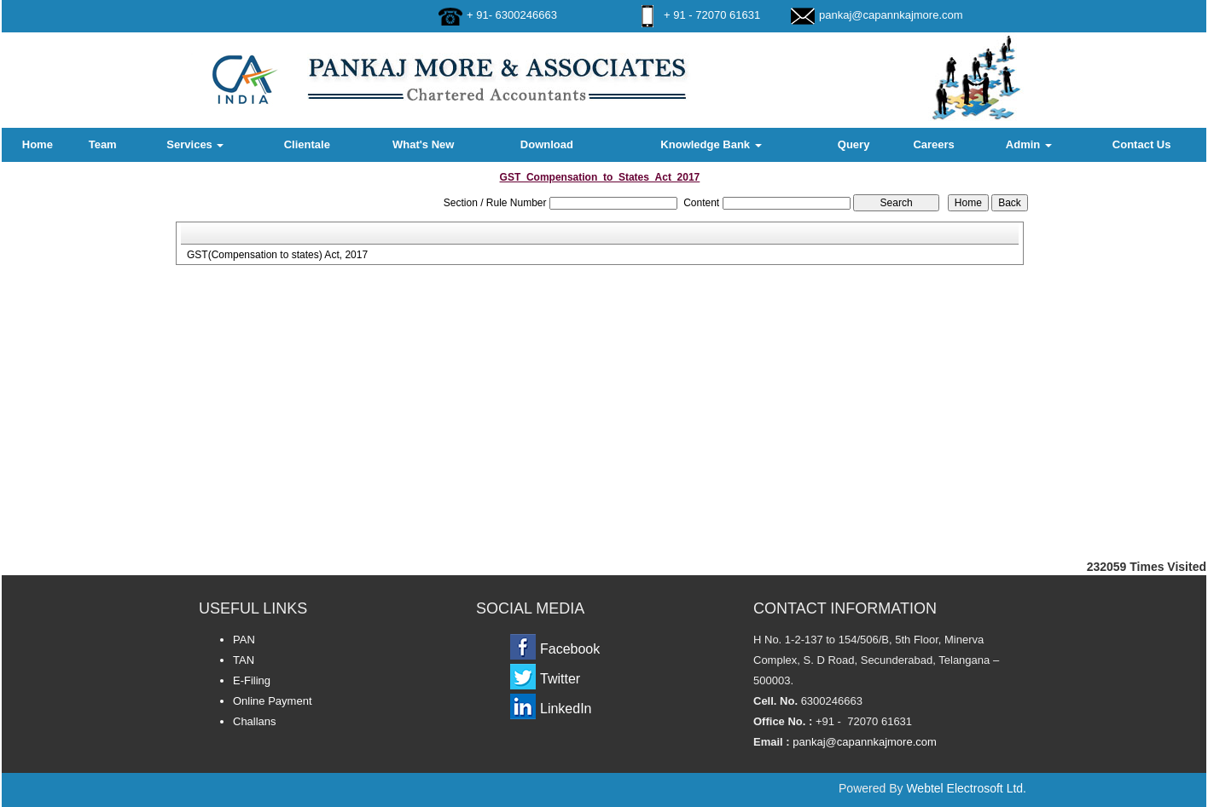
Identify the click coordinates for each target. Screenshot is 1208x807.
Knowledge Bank (710, 144)
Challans (254, 721)
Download (546, 144)
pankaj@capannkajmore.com (891, 15)
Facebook (570, 649)
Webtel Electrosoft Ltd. (966, 788)
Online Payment (272, 701)
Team (103, 144)
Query (854, 144)
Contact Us (1141, 144)
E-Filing (251, 680)
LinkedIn (566, 708)
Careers (933, 144)
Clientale (307, 144)
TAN (243, 660)
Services (195, 144)
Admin (1029, 144)
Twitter (560, 679)
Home (37, 144)
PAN (244, 639)
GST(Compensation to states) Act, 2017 (277, 255)
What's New (423, 144)
